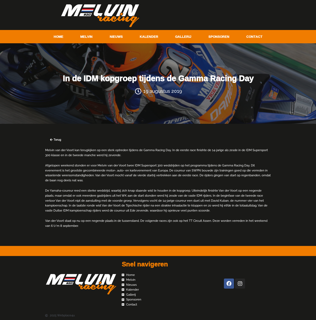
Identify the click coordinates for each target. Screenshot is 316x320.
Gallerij (183, 37)
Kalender (149, 37)
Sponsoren (218, 37)
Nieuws (116, 37)
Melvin (86, 37)
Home (58, 37)
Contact (254, 37)
